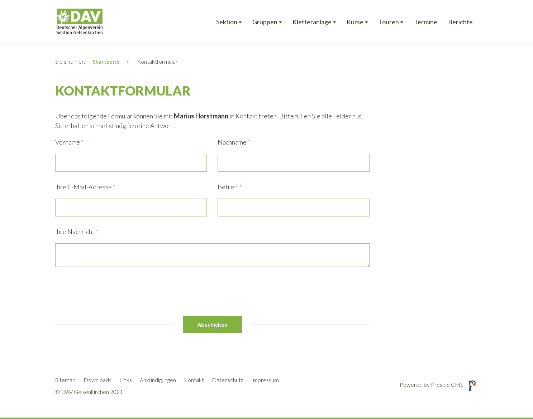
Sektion (226, 22)
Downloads (97, 379)
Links (125, 379)
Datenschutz (227, 379)
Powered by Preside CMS (439, 384)
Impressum (265, 379)
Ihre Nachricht (76, 231)
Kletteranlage (312, 22)
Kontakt (194, 379)
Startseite (106, 61)
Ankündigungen (158, 379)
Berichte (460, 22)
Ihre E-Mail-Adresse (85, 187)
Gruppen (264, 22)
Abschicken (212, 324)
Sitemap (65, 379)
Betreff (230, 187)
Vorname (69, 142)
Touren (389, 22)
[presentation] (109, 292)
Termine (425, 22)
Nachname (234, 142)
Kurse (355, 22)
